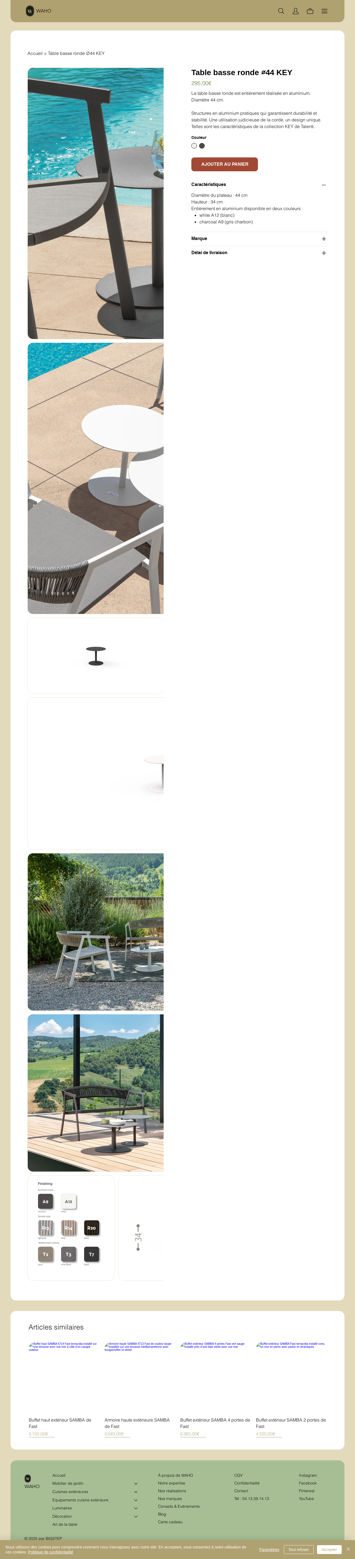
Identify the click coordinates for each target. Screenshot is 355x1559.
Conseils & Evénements (179, 1506)
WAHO (43, 11)
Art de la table (64, 1524)
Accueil (58, 1475)
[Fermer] (348, 1550)
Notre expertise (171, 1483)
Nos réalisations (172, 1490)
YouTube (306, 1498)
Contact (241, 1490)
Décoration (62, 1516)
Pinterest (307, 1490)
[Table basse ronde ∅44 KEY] (76, 53)
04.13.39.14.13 (255, 1498)
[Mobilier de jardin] (136, 1483)
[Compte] (295, 11)
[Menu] (324, 11)
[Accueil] (35, 53)
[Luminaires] (136, 1508)
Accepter (329, 1549)
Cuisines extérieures (70, 1491)
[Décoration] (136, 1516)
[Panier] (310, 11)
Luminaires (62, 1508)
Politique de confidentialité (50, 1552)
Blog (162, 1514)
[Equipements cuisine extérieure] (136, 1500)
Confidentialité (247, 1483)
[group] (177, 1389)
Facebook (308, 1483)
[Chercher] (281, 11)
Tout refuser (298, 1549)
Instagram (308, 1475)
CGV (239, 1475)
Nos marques (170, 1498)
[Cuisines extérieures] (136, 1492)
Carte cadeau (170, 1521)
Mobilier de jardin (67, 1483)
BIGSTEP (54, 1538)
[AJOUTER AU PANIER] (224, 164)
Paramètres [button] (269, 1549)
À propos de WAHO (175, 1475)
